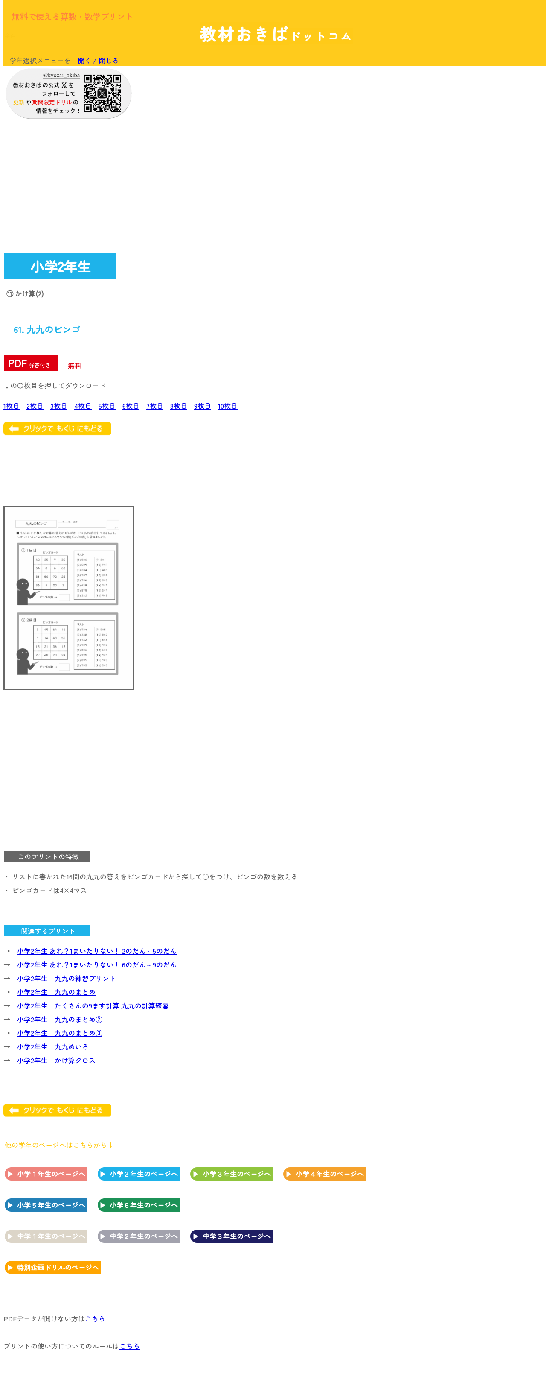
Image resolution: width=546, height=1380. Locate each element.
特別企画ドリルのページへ (58, 1267)
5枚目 (107, 406)
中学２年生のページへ (144, 1236)
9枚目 (202, 406)
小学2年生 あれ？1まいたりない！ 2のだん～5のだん (97, 951)
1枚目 (11, 406)
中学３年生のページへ (237, 1236)
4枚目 (83, 406)
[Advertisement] (473, 199)
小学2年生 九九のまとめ (56, 992)
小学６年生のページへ (144, 1205)
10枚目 (228, 406)
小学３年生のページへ (237, 1174)
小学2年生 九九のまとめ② (59, 1019)
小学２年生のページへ (144, 1174)
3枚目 (58, 406)
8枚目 (178, 406)
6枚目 (130, 406)
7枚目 (154, 406)
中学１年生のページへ (51, 1236)
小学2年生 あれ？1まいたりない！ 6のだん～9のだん (97, 964)
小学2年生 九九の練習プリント (66, 978)
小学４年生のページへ (330, 1174)
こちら (95, 1318)
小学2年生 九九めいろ (53, 1046)
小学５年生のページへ (51, 1205)
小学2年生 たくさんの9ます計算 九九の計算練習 (93, 1005)
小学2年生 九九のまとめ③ (59, 1033)
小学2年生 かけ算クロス (56, 1060)
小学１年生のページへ (51, 1174)
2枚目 (35, 406)
